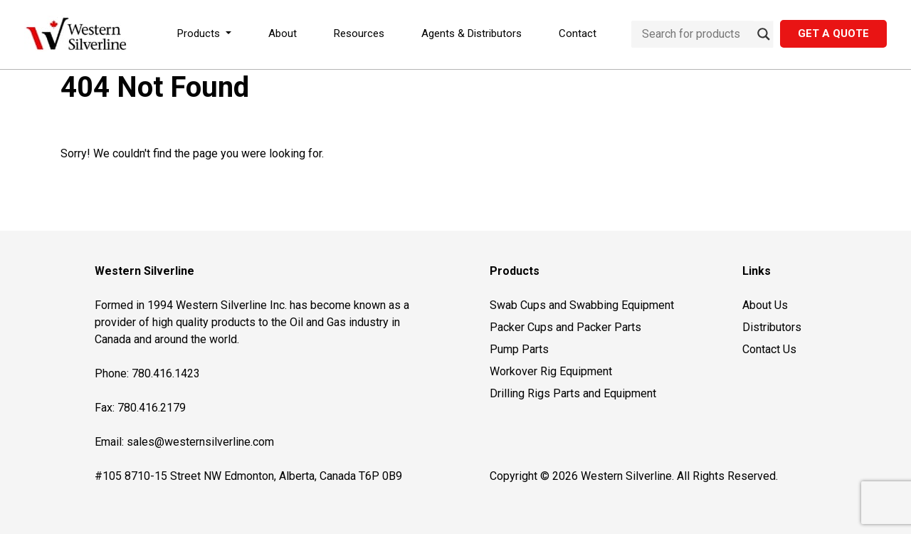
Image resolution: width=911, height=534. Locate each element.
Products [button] (200, 33)
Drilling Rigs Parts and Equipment (573, 393)
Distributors (771, 327)
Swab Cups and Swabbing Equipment (582, 305)
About (282, 33)
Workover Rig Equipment (551, 371)
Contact (577, 33)
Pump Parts (519, 349)
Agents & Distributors (471, 33)
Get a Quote (833, 33)
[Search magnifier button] (764, 34)
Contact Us (769, 349)
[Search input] (696, 34)
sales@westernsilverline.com (200, 442)
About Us (765, 305)
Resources (359, 33)
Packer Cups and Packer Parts (565, 327)
